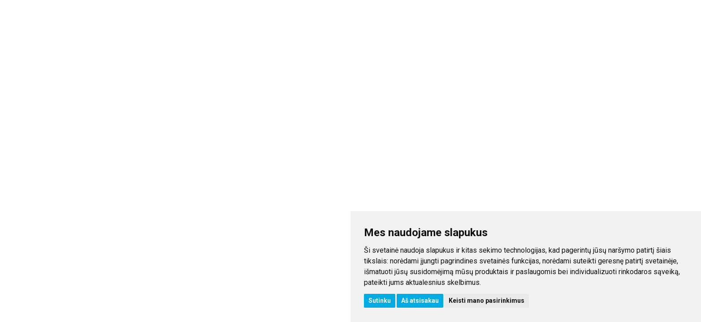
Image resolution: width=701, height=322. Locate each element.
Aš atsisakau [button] (420, 300)
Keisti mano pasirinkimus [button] (486, 300)
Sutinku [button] (379, 300)
